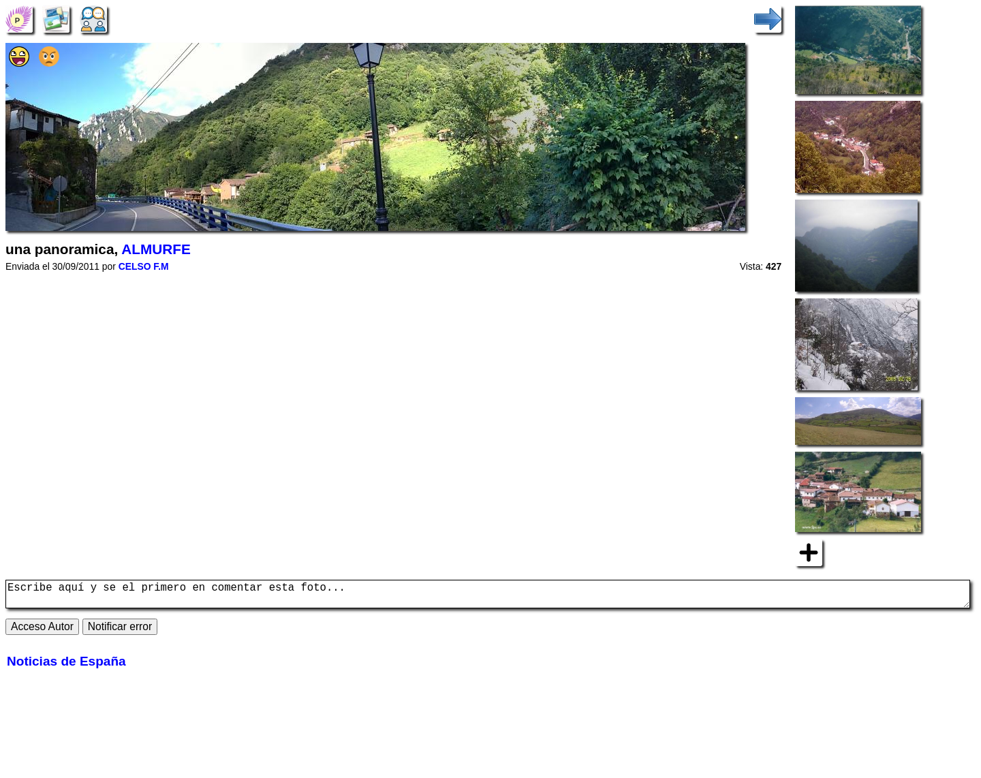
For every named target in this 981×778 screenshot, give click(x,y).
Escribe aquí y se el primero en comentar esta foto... (487, 597)
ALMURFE (156, 249)
